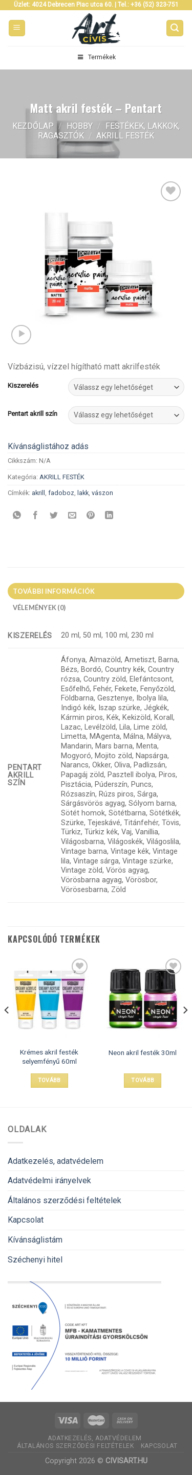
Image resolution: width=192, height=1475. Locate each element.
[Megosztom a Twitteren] (54, 515)
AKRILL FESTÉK (125, 136)
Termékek (96, 57)
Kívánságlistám (35, 1240)
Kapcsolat (26, 1220)
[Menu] (17, 28)
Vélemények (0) (39, 607)
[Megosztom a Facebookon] (35, 515)
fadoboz (61, 493)
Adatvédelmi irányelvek (49, 1180)
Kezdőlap (33, 126)
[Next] (185, 1030)
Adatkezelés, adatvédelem (55, 1161)
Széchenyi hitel (35, 1260)
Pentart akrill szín (32, 413)
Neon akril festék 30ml (143, 1052)
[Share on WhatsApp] (17, 515)
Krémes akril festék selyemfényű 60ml (49, 1056)
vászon (102, 493)
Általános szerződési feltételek (64, 1200)
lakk (83, 493)
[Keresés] (175, 28)
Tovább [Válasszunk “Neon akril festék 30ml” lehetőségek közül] (142, 1080)
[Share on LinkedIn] (109, 515)
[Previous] (7, 1030)
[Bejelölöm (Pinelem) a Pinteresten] (90, 515)
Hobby (80, 126)
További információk (54, 591)
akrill (38, 493)
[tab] (96, 591)
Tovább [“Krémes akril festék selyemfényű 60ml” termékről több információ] (49, 1080)
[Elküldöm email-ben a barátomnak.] (72, 515)
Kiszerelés (23, 385)
